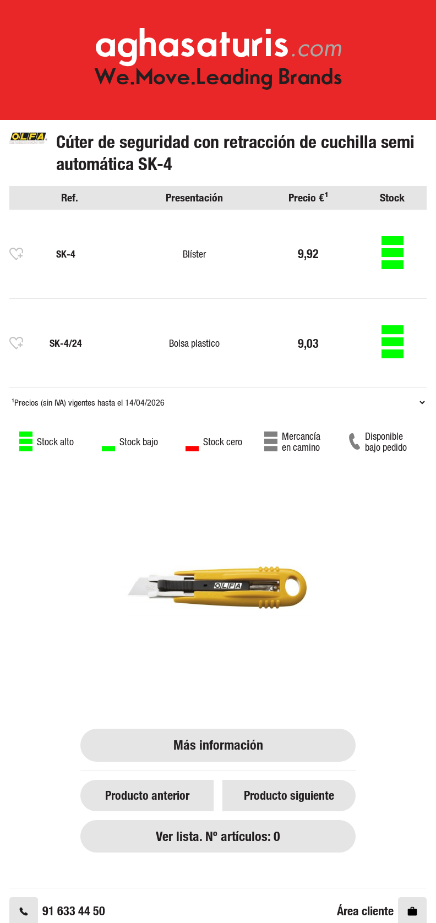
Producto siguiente (289, 795)
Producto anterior (147, 795)
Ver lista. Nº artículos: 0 (218, 836)
